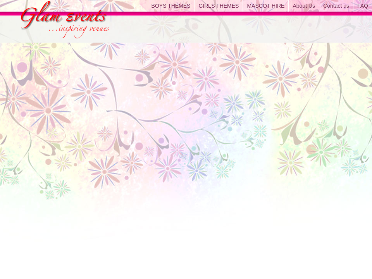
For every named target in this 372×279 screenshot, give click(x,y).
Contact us (336, 6)
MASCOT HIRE (265, 6)
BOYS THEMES (171, 6)
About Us (304, 6)
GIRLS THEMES (218, 6)
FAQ (362, 6)
